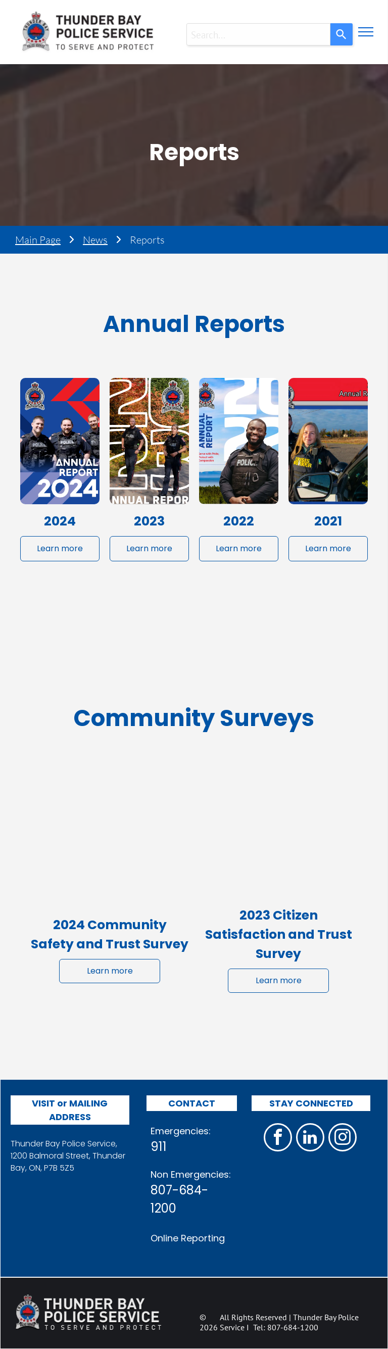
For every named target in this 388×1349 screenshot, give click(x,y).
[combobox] (258, 34)
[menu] (366, 32)
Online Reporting (188, 1238)
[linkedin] (310, 1138)
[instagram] (342, 1138)
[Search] (341, 34)
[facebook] (278, 1138)
